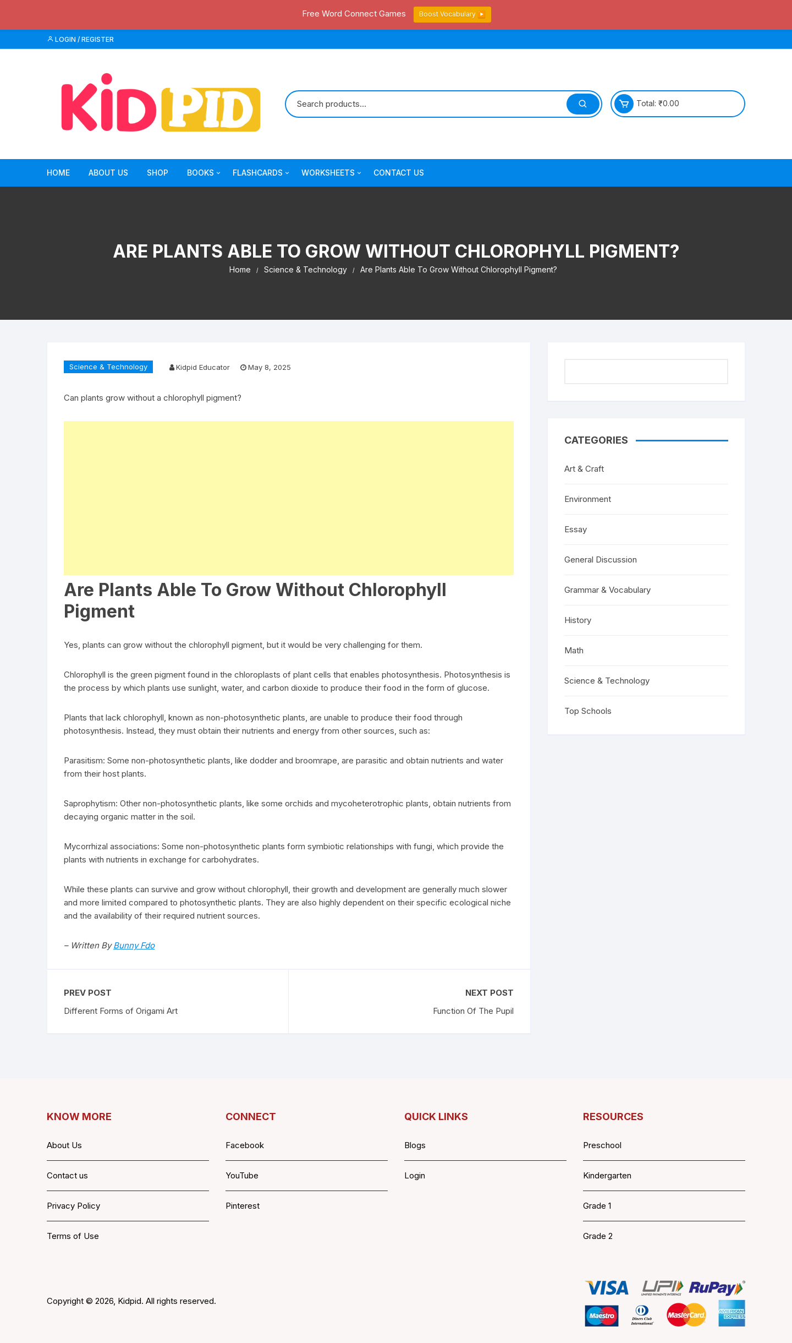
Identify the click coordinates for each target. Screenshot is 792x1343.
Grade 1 (597, 1205)
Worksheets (332, 173)
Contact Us (398, 172)
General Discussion (600, 559)
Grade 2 (598, 1236)
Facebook (245, 1145)
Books (204, 173)
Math (574, 650)
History (577, 620)
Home (58, 172)
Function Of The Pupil (473, 1011)
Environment (587, 499)
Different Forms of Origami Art (121, 1011)
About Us (108, 172)
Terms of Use (73, 1236)
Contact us (67, 1175)
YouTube (242, 1175)
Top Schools (588, 711)
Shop (157, 172)
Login (414, 1175)
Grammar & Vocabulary (607, 590)
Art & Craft (584, 468)
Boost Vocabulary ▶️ (452, 14)
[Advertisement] (289, 498)
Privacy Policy (73, 1205)
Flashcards (262, 173)
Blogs (415, 1145)
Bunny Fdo (134, 945)
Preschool (602, 1145)
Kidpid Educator (203, 367)
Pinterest (243, 1205)
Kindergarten (607, 1175)
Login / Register (80, 39)
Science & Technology (108, 366)
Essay (575, 529)
